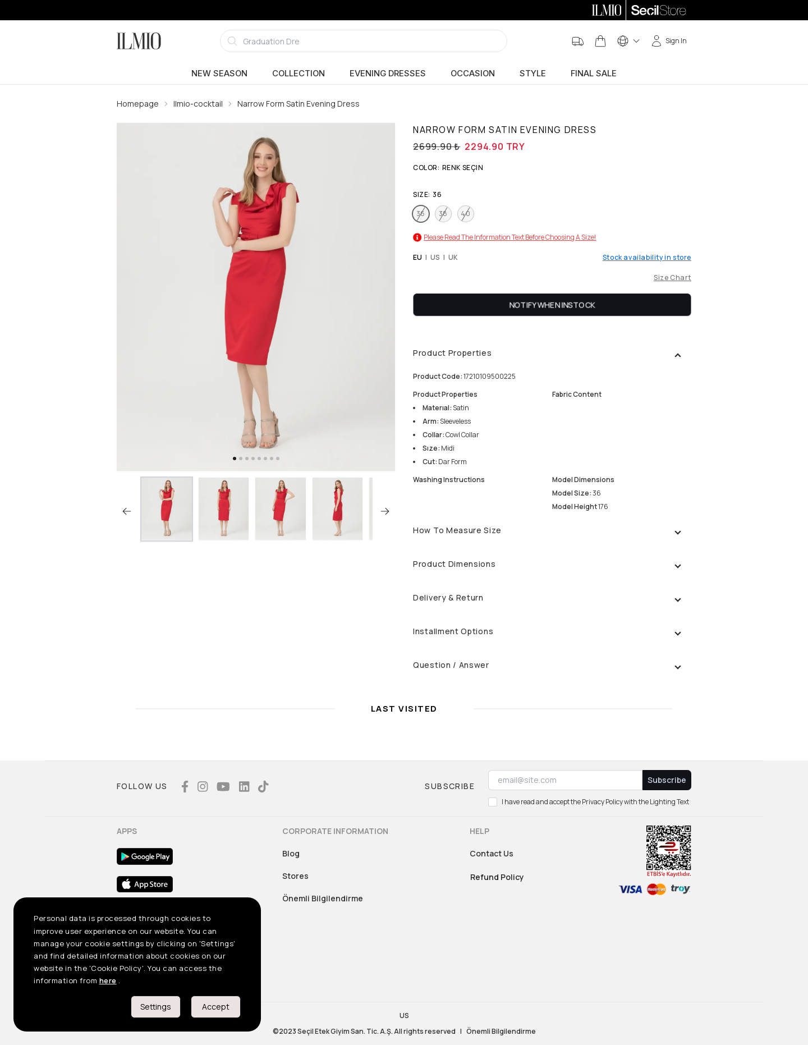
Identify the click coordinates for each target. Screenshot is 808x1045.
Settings (155, 1006)
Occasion (473, 73)
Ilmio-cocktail (198, 103)
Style (533, 73)
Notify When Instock (552, 304)
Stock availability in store (647, 257)
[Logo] (139, 41)
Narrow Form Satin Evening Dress (298, 103)
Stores (295, 875)
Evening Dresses (388, 73)
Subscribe (667, 779)
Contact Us (491, 853)
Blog (291, 853)
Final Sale (594, 73)
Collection (298, 73)
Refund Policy (497, 877)
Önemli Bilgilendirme (322, 898)
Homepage (138, 103)
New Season (219, 73)
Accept (215, 1006)
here (108, 980)
